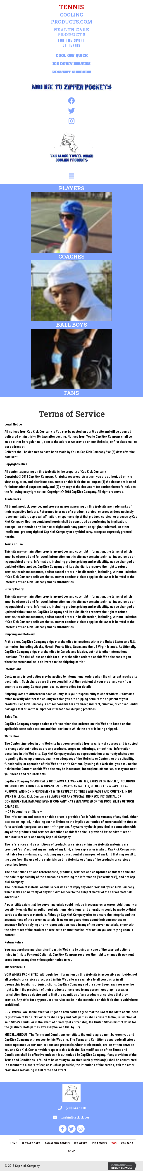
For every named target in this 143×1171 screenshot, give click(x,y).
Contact (127, 1143)
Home (13, 1143)
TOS (114, 1143)
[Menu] (71, 176)
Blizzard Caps (30, 1143)
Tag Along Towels (57, 1143)
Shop (71, 1150)
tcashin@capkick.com (76, 1117)
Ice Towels (99, 1143)
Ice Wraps (80, 1143)
